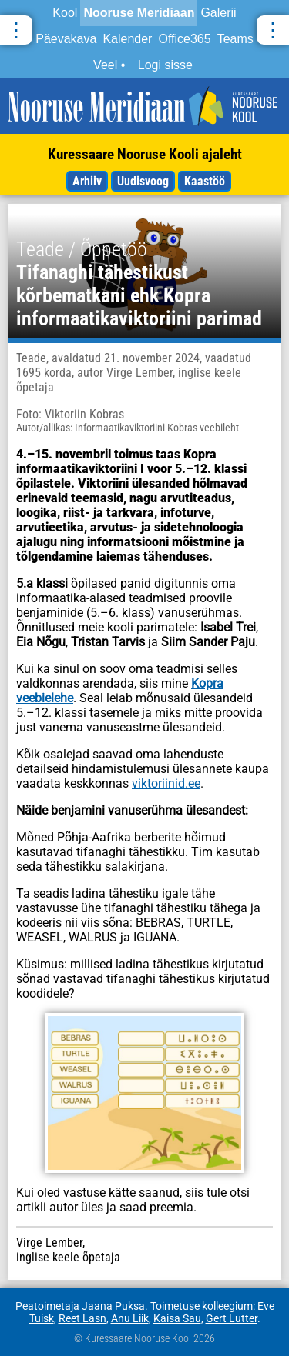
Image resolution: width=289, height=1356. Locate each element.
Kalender (127, 38)
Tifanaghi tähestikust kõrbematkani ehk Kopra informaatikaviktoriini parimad (139, 295)
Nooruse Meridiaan (138, 12)
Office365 (184, 38)
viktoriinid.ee (166, 783)
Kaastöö (204, 181)
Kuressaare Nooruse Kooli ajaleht (145, 154)
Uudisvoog (143, 181)
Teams (235, 38)
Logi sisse (165, 65)
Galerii (218, 12)
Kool (64, 12)
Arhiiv (87, 181)
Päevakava (65, 38)
